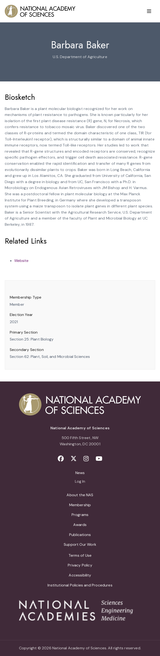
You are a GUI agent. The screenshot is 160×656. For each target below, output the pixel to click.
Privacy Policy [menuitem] (80, 565)
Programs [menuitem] (80, 514)
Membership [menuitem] (80, 504)
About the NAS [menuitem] (80, 494)
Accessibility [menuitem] (80, 575)
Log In (80, 482)
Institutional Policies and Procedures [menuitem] (80, 585)
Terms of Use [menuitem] (80, 555)
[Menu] (149, 11)
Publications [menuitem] (80, 534)
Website (21, 260)
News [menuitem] (80, 472)
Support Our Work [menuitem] (80, 544)
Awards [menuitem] (80, 524)
